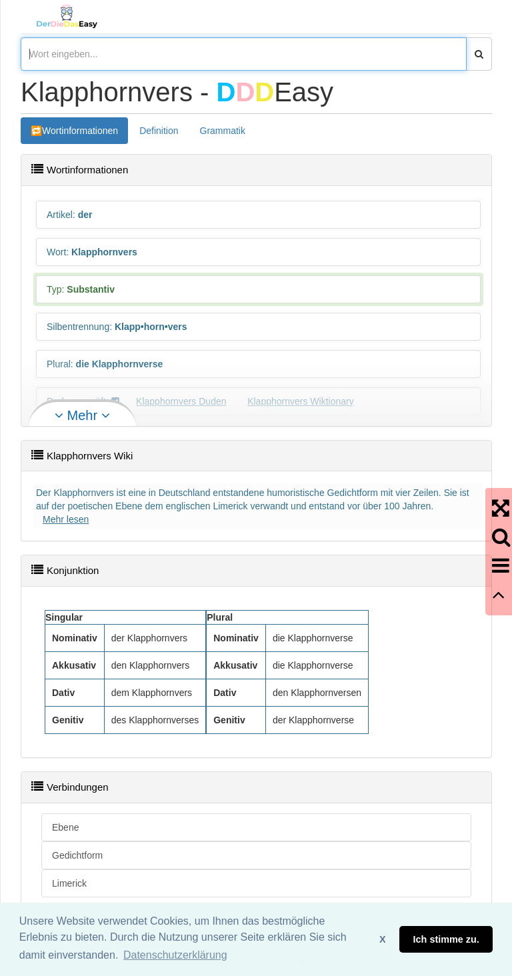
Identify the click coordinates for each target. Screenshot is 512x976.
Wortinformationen (80, 130)
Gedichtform (77, 855)
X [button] (382, 939)
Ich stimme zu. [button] (446, 939)
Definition (158, 130)
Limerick (69, 883)
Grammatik (222, 130)
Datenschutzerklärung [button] (175, 955)
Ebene (65, 827)
